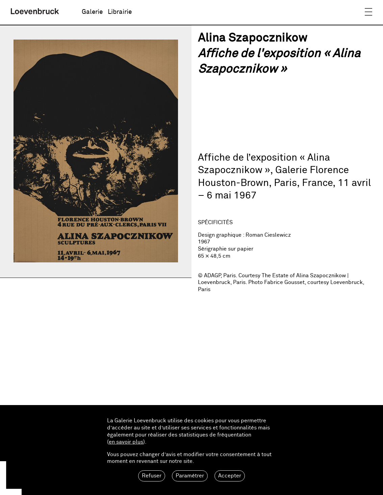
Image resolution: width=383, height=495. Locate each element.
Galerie (92, 12)
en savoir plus (126, 442)
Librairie (120, 12)
